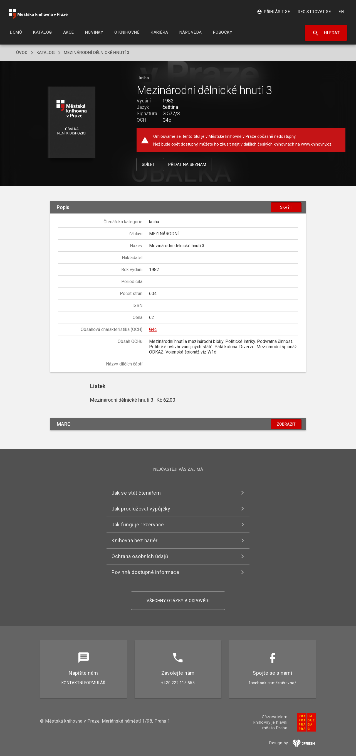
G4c (153, 329)
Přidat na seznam (187, 164)
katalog (45, 52)
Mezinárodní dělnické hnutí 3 (96, 52)
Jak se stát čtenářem (136, 493)
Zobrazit (286, 424)
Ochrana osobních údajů (140, 556)
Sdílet (148, 164)
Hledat (326, 33)
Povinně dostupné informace (145, 572)
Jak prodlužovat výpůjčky (141, 509)
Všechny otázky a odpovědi (178, 600)
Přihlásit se (273, 11)
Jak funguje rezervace (138, 524)
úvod (22, 52)
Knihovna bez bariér (135, 540)
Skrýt (286, 207)
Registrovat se (314, 11)
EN (341, 11)
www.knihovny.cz (316, 144)
